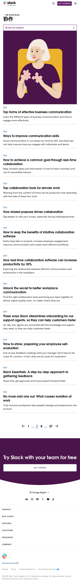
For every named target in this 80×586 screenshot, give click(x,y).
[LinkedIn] (27, 499)
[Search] (53, 3)
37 (50, 426)
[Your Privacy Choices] (50, 569)
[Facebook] (37, 499)
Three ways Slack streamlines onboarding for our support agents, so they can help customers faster (39, 318)
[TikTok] (53, 499)
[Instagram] (32, 499)
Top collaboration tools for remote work (31, 188)
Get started (64, 3)
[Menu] (75, 3)
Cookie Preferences (27, 569)
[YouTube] (48, 499)
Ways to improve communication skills (31, 136)
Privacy (5, 569)
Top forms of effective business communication (37, 112)
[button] (40, 27)
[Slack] (9, 3)
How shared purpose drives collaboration (33, 212)
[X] (43, 499)
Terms (13, 569)
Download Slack (10, 563)
